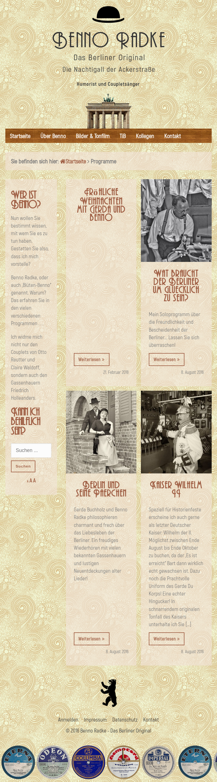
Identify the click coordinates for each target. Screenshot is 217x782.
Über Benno (53, 135)
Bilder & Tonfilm (92, 135)
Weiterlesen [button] (91, 359)
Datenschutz (125, 719)
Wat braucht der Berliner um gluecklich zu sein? (176, 286)
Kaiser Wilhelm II (176, 489)
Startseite (20, 135)
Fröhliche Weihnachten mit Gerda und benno (101, 205)
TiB (123, 135)
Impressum (95, 719)
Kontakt (172, 135)
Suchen (23, 466)
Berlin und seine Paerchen (101, 489)
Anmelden (68, 719)
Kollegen (145, 135)
